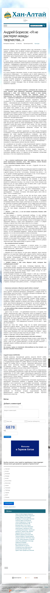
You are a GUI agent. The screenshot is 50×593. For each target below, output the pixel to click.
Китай (6, 478)
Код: (5, 430)
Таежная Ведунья (20, 536)
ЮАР (6, 495)
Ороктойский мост (24, 523)
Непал (6, 485)
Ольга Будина (27, 517)
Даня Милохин (30, 519)
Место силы (24, 533)
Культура (37, 43)
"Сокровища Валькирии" (21, 530)
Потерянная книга (20, 547)
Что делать (26, 545)
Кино (23, 515)
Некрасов (30, 514)
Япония (6, 497)
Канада (6, 476)
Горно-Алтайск (19, 514)
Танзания (7, 488)
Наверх (46, 587)
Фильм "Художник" (30, 515)
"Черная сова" (25, 531)
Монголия (7, 483)
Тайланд (7, 490)
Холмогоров (18, 515)
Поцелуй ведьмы (29, 536)
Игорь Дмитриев (23, 541)
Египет (6, 471)
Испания (7, 473)
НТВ (27, 537)
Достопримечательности (21, 544)
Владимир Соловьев (21, 519)
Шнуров (25, 514)
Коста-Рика (7, 481)
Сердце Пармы (19, 517)
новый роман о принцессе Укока (23, 528)
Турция (6, 492)
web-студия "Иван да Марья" (18, 590)
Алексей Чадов (19, 520)
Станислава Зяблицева (27, 526)
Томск (21, 550)
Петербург (23, 542)
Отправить (7, 436)
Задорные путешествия (26, 534)
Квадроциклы (23, 522)
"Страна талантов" (20, 537)
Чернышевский (19, 545)
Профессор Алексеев (28, 550)
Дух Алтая (24, 525)
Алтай (25, 520)
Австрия (7, 469)
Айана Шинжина (24, 539)
